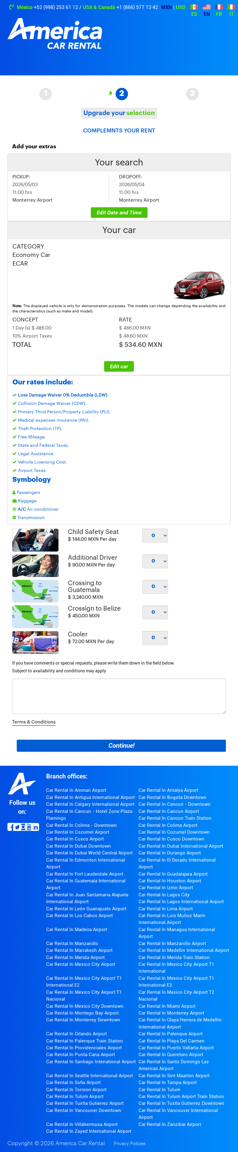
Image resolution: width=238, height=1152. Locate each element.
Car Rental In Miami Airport (167, 1006)
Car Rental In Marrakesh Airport (79, 950)
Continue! (121, 745)
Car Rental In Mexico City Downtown (85, 1006)
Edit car (119, 366)
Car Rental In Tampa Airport (168, 1082)
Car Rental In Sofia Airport (73, 1082)
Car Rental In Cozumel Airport (77, 832)
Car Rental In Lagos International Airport (181, 901)
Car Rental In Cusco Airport (75, 839)
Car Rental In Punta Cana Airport (80, 1054)
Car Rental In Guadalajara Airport (173, 874)
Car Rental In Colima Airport (168, 825)
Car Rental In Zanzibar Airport (170, 1124)
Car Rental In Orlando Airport (76, 1034)
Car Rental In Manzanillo (72, 943)
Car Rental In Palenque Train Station (84, 1041)
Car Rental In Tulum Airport (75, 1096)
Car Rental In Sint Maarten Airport (174, 1075)
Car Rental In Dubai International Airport (181, 846)
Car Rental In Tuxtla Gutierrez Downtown (181, 1103)
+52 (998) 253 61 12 (56, 7)
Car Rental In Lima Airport (166, 909)
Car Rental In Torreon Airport (76, 1089)
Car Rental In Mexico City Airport (80, 964)
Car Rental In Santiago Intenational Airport (91, 1062)
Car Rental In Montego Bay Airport (82, 1013)
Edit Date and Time (119, 212)
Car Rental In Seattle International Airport (89, 1075)
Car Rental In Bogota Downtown (172, 797)
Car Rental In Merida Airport (75, 957)
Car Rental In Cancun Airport (169, 811)
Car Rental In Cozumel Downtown (174, 832)
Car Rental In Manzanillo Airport (172, 943)
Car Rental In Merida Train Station (174, 957)
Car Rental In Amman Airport (76, 790)
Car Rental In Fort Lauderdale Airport (84, 874)
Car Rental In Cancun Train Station (175, 818)
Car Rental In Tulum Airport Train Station (181, 1096)
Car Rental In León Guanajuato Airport (86, 909)
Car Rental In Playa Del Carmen (172, 1041)
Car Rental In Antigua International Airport (90, 797)
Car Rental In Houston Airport (170, 881)
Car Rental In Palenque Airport (171, 1034)
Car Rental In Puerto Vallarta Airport (176, 1048)
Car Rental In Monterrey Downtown (83, 1020)
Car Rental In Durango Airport (170, 853)
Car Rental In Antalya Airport (168, 790)
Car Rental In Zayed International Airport (88, 1131)
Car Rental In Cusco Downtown (172, 839)
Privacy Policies (130, 1143)
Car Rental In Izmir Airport (166, 887)
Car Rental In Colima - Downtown (81, 825)
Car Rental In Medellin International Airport (184, 950)
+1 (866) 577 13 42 (137, 7)
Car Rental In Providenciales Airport (84, 1048)
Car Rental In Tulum (159, 1089)
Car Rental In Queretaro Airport (171, 1054)
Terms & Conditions (33, 722)
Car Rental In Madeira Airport (76, 929)
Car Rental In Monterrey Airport (171, 1013)
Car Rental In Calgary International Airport (90, 804)
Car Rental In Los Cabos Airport (79, 915)
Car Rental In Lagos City (164, 895)
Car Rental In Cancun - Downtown (175, 804)
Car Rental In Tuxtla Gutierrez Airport (85, 1103)
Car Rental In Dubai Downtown (78, 846)
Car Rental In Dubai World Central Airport (89, 853)
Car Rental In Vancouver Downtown (83, 1110)
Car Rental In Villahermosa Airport (82, 1124)
